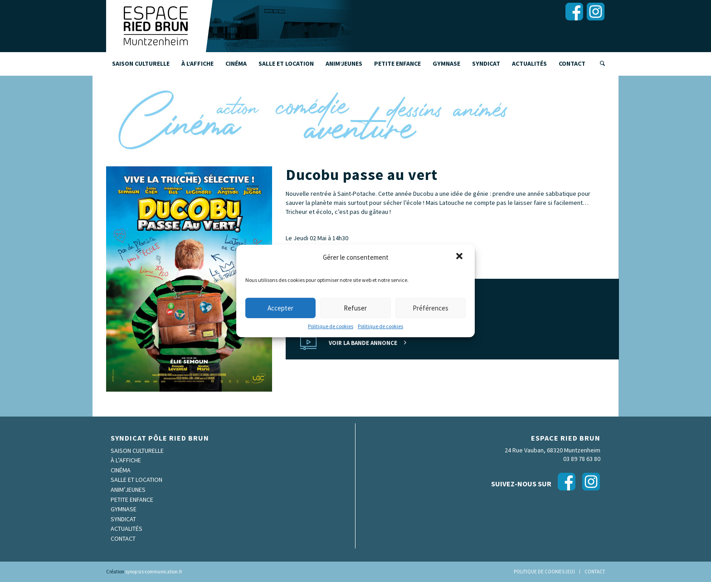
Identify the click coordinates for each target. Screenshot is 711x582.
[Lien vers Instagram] (595, 11)
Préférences (430, 308)
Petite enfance (132, 499)
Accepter (280, 308)
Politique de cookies (330, 326)
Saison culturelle (137, 450)
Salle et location (136, 479)
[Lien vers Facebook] (574, 11)
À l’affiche (126, 460)
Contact (123, 538)
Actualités (126, 528)
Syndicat (123, 519)
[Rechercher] (599, 63)
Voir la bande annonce (363, 343)
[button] (460, 257)
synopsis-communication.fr (153, 571)
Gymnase (123, 509)
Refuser (355, 308)
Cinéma (121, 470)
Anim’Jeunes (128, 489)
